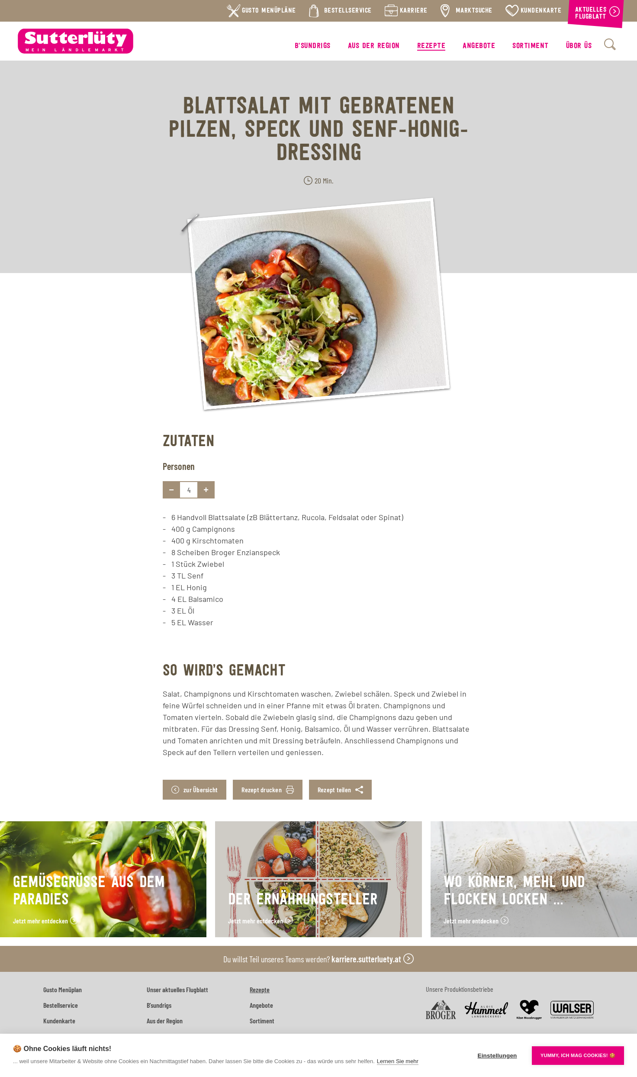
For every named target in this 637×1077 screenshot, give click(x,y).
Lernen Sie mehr (397, 1061)
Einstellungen (497, 1055)
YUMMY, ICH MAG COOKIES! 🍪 (577, 1055)
